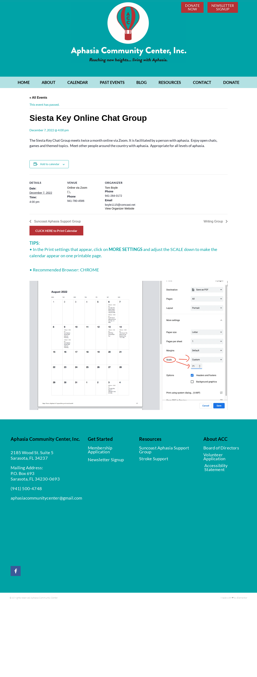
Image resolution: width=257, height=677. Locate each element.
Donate (231, 83)
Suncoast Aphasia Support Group (57, 222)
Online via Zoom (77, 188)
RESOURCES (170, 83)
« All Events (38, 98)
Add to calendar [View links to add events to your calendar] (50, 165)
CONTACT (202, 83)
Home (24, 83)
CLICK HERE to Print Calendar (56, 231)
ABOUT (48, 83)
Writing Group (214, 222)
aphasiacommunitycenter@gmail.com (46, 499)
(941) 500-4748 (26, 489)
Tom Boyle (111, 188)
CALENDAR (77, 83)
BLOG (141, 83)
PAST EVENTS (112, 83)
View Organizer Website (119, 209)
